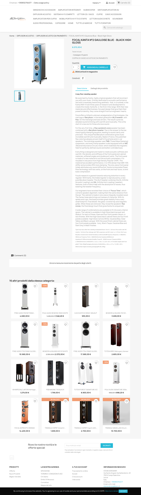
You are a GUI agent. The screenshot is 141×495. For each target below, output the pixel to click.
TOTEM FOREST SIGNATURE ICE (86, 390)
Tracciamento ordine (80, 471)
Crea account (77, 477)
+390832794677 (25, 3)
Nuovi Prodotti (14, 474)
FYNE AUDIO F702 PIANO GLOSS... (24, 351)
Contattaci (45, 482)
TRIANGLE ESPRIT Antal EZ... (55, 428)
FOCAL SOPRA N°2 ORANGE (25, 428)
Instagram (12, 457)
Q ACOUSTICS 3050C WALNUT (85, 313)
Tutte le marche (84, 23)
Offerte (12, 471)
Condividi (83, 78)
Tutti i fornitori (103, 23)
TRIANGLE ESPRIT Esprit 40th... (85, 428)
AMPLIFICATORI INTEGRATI (69, 10)
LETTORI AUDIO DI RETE (99, 19)
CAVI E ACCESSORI (113, 14)
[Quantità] (74, 67)
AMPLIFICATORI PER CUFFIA (45, 19)
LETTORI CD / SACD (85, 14)
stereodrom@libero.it (112, 486)
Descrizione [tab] (82, 88)
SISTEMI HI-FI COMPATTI (64, 14)
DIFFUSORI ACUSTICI (42, 14)
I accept (123, 491)
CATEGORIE (60, 23)
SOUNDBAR (117, 19)
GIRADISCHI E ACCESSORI (44, 10)
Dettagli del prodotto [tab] (99, 88)
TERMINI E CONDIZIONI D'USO (51, 474)
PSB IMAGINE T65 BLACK (55, 390)
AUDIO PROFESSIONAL (43, 23)
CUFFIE (99, 14)
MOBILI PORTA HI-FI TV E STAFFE (73, 19)
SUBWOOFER (89, 10)
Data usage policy (41, 3)
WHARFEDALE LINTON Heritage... (24, 390)
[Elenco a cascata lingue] (97, 3)
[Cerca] (117, 27)
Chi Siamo (44, 477)
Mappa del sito (46, 485)
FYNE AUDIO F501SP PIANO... (24, 313)
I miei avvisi (76, 479)
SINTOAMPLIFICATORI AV (108, 10)
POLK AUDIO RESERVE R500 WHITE (55, 313)
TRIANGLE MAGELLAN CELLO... (116, 428)
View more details (111, 491)
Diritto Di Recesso (47, 479)
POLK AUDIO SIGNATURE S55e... (116, 390)
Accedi (74, 474)
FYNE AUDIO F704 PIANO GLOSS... (86, 351)
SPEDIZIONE (45, 471)
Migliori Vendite (15, 477)
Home (70, 23)
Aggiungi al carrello (95, 67)
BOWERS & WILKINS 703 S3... (116, 313)
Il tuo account (79, 467)
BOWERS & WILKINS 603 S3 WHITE (55, 351)
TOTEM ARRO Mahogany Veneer (116, 351)
